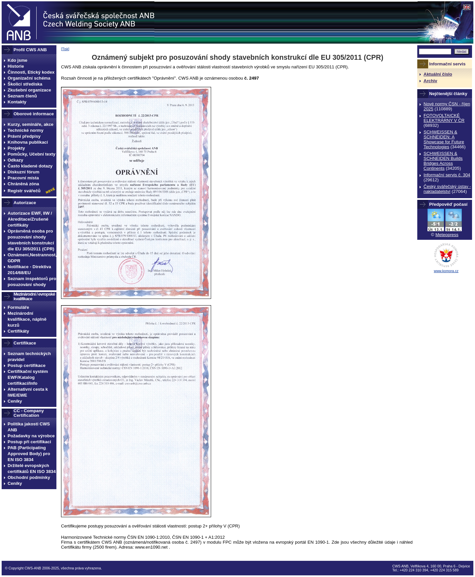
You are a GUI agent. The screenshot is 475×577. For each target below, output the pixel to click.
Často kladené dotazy (30, 165)
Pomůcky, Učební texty (31, 154)
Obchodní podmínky (29, 477)
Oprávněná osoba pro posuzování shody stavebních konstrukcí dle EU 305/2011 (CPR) (31, 240)
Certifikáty (18, 331)
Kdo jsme (17, 60)
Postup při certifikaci (29, 441)
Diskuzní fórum (23, 171)
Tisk (65, 49)
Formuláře (18, 307)
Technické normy (26, 130)
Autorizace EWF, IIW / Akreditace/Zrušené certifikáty (30, 219)
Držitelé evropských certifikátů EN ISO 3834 (32, 468)
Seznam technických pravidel (29, 356)
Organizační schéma (29, 78)
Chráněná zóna (23, 183)
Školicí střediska (25, 84)
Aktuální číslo (438, 74)
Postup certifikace (27, 365)
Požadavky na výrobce (31, 435)
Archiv (430, 80)
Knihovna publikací (28, 142)
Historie (16, 66)
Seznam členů (22, 95)
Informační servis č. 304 (447, 174)
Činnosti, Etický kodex (31, 72)
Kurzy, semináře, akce (30, 124)
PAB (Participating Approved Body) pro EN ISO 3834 (29, 453)
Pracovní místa (23, 177)
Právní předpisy (24, 136)
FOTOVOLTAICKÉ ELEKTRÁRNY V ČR (444, 118)
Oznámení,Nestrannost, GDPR (32, 257)
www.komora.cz (446, 271)
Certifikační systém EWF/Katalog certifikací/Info (28, 377)
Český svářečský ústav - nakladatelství (447, 189)
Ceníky (15, 401)
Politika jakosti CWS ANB (29, 426)
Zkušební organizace (29, 90)
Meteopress (447, 234)
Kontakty (17, 101)
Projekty (16, 148)
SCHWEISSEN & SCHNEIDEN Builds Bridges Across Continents (443, 161)
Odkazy (15, 160)
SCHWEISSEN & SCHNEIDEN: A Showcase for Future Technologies (444, 139)
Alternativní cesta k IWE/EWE (28, 392)
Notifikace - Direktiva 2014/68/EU (29, 269)
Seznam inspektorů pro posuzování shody (32, 281)
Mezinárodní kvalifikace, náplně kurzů (27, 319)
